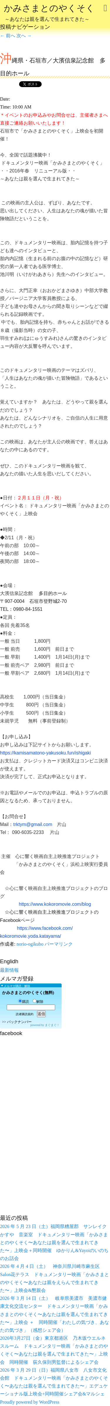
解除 (38, 1002)
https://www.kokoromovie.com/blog (55, 904)
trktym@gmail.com (32, 824)
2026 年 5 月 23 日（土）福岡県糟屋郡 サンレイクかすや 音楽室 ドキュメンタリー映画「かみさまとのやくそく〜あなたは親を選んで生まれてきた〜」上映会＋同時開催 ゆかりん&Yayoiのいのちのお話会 (54, 1242)
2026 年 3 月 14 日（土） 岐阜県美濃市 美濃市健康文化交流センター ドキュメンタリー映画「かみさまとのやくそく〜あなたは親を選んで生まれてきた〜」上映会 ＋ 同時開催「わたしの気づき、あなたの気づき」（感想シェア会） (54, 1314)
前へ (7, 35)
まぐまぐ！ (52, 1025)
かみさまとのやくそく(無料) (28, 993)
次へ (24, 35)
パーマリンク (59, 944)
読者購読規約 (24, 1014)
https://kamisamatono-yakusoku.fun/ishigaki (45, 752)
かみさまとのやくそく (49, 13)
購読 (23, 1002)
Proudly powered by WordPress (29, 1402)
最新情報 (9, 970)
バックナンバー (19, 1022)
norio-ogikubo (29, 944)
